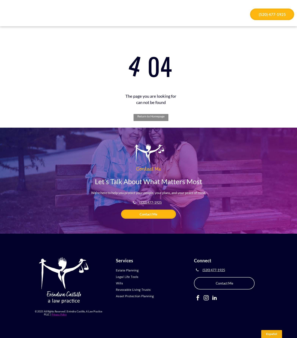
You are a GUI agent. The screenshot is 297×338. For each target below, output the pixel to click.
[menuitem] (110, 15)
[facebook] (198, 298)
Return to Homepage (151, 116)
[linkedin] (214, 298)
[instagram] (206, 298)
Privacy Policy (59, 314)
